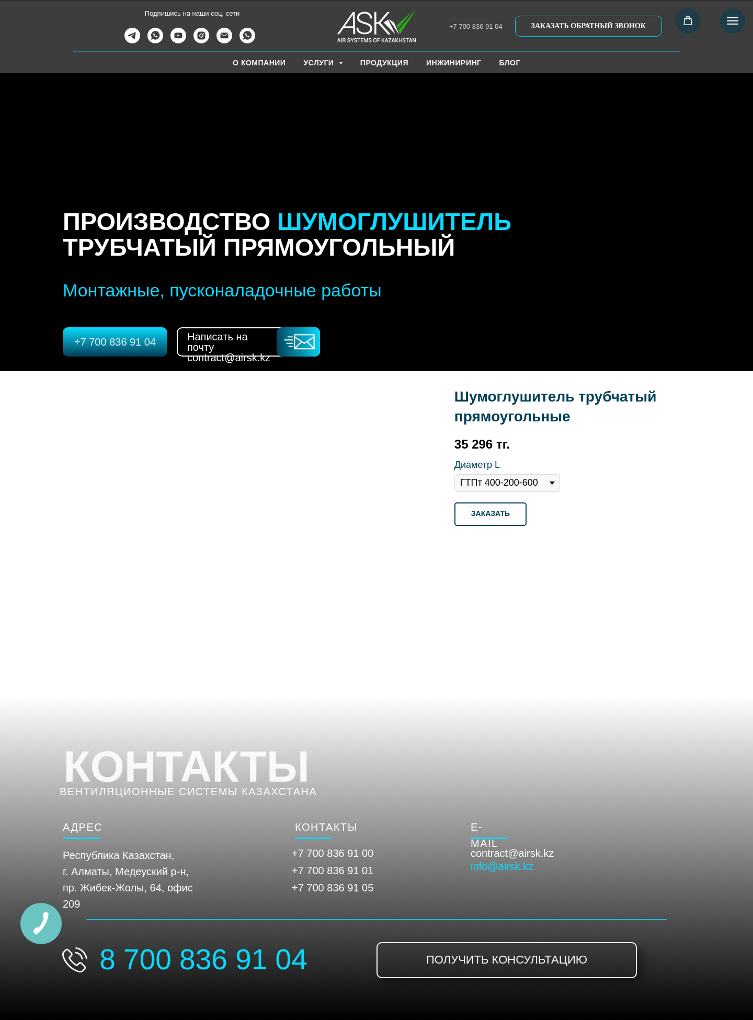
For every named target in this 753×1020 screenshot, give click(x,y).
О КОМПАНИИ (259, 63)
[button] (588, 26)
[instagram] (201, 40)
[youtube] (178, 40)
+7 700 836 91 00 (332, 853)
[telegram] (132, 40)
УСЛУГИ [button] (319, 63)
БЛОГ (509, 63)
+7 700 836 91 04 (476, 26)
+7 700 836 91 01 (332, 870)
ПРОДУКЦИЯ (384, 63)
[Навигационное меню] (732, 21)
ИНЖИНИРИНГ (454, 63)
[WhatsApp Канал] (247, 40)
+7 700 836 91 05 (332, 887)
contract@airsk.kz (512, 853)
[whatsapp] (155, 40)
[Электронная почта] (224, 40)
